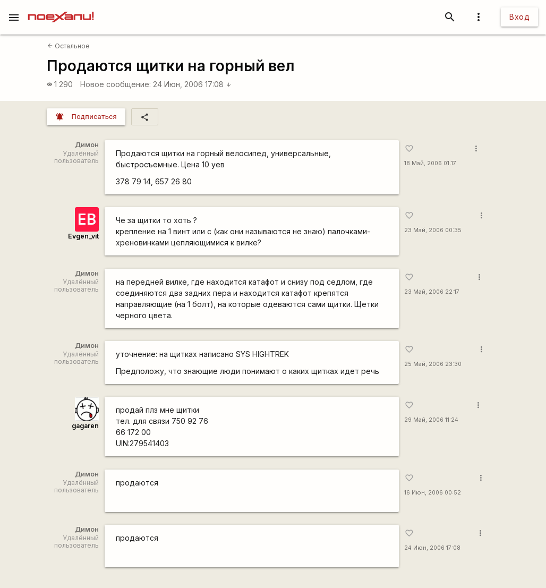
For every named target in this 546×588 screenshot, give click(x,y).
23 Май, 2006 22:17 (431, 291)
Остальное (68, 46)
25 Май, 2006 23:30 (433, 364)
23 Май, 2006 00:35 (433, 230)
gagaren (85, 426)
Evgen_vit (83, 236)
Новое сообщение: (115, 84)
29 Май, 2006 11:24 (431, 419)
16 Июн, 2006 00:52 (432, 492)
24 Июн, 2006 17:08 (192, 84)
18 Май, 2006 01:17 (430, 163)
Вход (519, 16)
